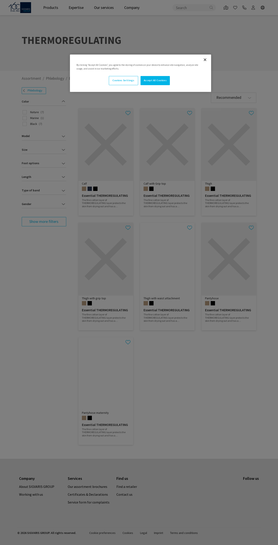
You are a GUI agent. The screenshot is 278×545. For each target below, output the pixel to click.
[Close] (205, 60)
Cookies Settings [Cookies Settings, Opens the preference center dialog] (123, 80)
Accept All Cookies (155, 80)
